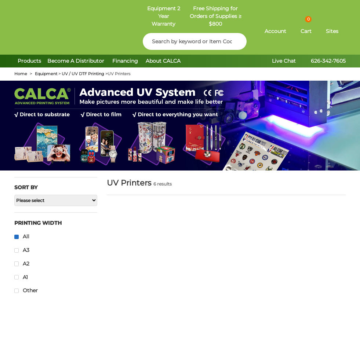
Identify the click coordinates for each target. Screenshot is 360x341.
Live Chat (284, 61)
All (26, 236)
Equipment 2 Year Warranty (163, 16)
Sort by (25, 187)
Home (20, 74)
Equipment (46, 74)
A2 (26, 263)
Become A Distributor (76, 61)
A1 (25, 277)
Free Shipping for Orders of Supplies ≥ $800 (215, 16)
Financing (125, 61)
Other (30, 290)
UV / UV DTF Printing (83, 74)
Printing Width (38, 223)
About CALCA (163, 61)
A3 (26, 250)
